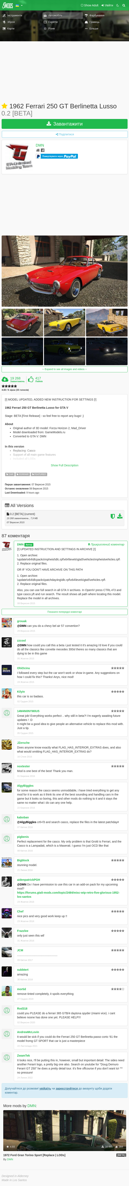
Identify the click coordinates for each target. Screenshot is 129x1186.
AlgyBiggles (25, 785)
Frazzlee (22, 930)
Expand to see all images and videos (64, 369)
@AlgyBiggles (26, 822)
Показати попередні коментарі (64, 611)
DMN (40, 146)
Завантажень (17, 381)
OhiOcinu (23, 668)
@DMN (21, 625)
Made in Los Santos (14, 1180)
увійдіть (45, 1088)
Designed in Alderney (15, 1176)
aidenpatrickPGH (28, 879)
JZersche (23, 742)
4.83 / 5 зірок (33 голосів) (15, 390)
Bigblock (23, 860)
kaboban (23, 817)
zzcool (21, 640)
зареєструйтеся (67, 1088)
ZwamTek (23, 1055)
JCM (20, 950)
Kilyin (21, 691)
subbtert (22, 969)
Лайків (39, 381)
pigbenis (23, 836)
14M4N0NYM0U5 (28, 711)
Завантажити (65, 124)
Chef (20, 911)
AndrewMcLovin (28, 1032)
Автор (29, 544)
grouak (22, 621)
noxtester (23, 766)
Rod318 (22, 1008)
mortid (21, 989)
